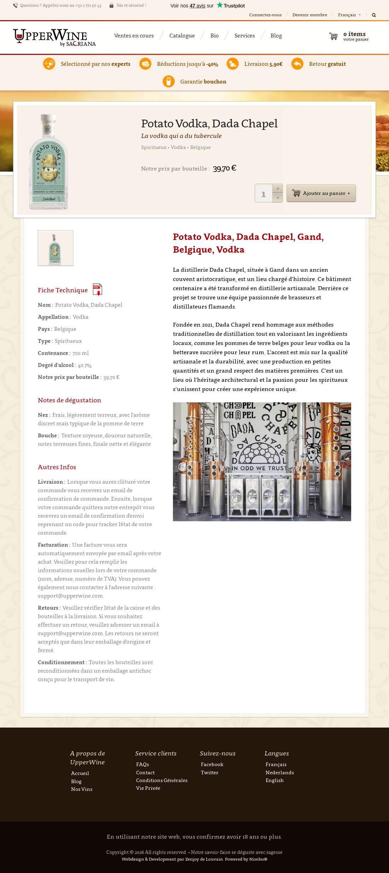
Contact (145, 772)
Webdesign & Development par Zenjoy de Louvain (172, 859)
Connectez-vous (265, 14)
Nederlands (280, 772)
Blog (276, 35)
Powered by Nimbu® (246, 859)
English (275, 780)
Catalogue (182, 35)
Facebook (212, 764)
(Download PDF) (97, 289)
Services (244, 35)
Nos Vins (81, 789)
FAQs (142, 764)
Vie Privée (148, 788)
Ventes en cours (134, 35)
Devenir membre (309, 14)
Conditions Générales (161, 780)
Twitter (210, 772)
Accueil (80, 773)
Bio (214, 35)
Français (350, 14)
